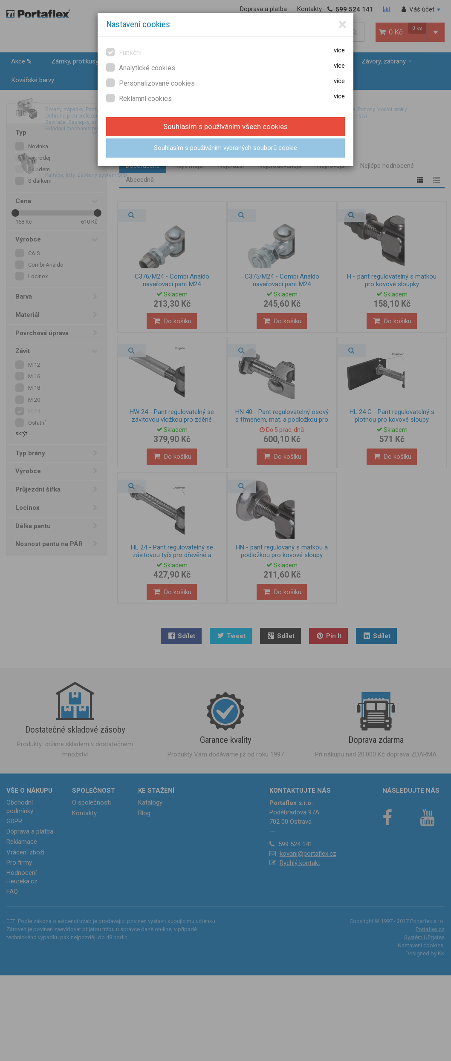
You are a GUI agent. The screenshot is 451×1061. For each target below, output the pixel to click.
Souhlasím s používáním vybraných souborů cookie (225, 148)
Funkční (124, 52)
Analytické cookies (140, 67)
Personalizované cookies (150, 82)
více (339, 50)
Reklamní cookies (139, 98)
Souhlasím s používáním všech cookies (225, 126)
